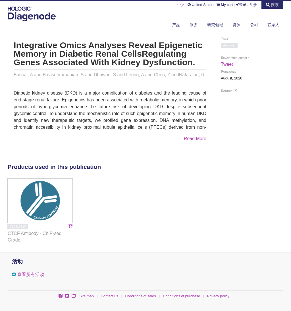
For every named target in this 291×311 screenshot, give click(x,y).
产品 (176, 24)
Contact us (109, 296)
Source (229, 91)
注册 (253, 5)
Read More (195, 138)
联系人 (273, 24)
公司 (254, 24)
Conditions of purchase (181, 296)
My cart (225, 5)
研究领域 (215, 24)
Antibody (229, 45)
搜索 (272, 4)
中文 (181, 5)
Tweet (227, 64)
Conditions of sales (140, 296)
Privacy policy (218, 296)
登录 (241, 5)
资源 (236, 24)
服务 (194, 24)
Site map (86, 296)
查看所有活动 (30, 274)
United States (200, 5)
